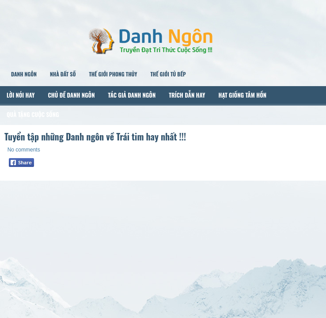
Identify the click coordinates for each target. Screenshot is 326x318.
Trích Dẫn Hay (187, 95)
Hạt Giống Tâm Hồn (242, 95)
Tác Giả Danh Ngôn (131, 95)
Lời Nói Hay (21, 95)
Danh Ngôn (24, 74)
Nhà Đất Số (63, 74)
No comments (24, 150)
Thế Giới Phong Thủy (113, 74)
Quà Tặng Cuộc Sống (33, 114)
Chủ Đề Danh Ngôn (71, 95)
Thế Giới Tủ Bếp (168, 74)
